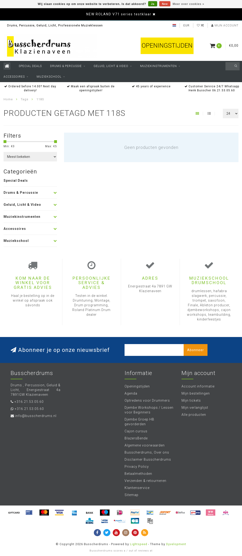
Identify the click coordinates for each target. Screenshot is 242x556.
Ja (152, 4)
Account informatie (198, 386)
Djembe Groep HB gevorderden (139, 421)
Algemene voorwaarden (145, 445)
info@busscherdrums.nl (35, 416)
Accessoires (14, 76)
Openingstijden (137, 386)
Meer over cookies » (188, 4)
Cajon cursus (136, 431)
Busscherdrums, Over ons (147, 452)
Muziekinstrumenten (158, 66)
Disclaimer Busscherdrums (148, 459)
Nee (165, 4)
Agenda (131, 393)
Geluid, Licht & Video (111, 66)
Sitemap (131, 495)
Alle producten (194, 415)
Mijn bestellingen (196, 393)
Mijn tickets (191, 400)
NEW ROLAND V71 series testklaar (118, 14)
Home (8, 99)
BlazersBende (136, 438)
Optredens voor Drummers (147, 400)
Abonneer (195, 350)
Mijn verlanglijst (195, 407)
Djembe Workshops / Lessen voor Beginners (149, 410)
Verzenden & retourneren (145, 481)
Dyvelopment (176, 544)
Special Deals (30, 66)
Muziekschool (49, 76)
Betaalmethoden (138, 474)
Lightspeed (138, 544)
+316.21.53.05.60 (29, 402)
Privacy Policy (137, 466)
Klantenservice (137, 488)
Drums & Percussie (66, 66)
